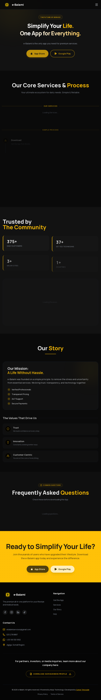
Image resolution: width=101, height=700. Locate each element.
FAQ (55, 614)
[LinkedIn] (18, 612)
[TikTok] (24, 612)
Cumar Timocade (82, 690)
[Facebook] (5, 612)
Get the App (58, 600)
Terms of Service (56, 694)
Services (57, 605)
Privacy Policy (43, 694)
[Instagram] (11, 612)
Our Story (57, 609)
